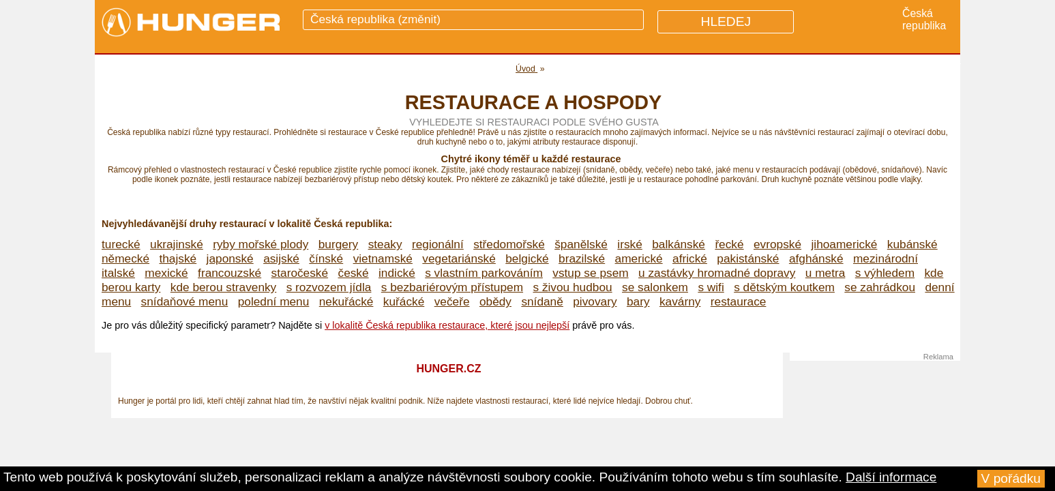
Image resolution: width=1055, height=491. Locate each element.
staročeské (300, 273)
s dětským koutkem (784, 287)
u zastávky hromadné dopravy (716, 273)
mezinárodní (885, 258)
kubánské (912, 244)
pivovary (594, 301)
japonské (230, 258)
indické (396, 273)
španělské (581, 244)
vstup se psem (590, 273)
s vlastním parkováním (484, 273)
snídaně (542, 301)
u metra (825, 273)
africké (689, 258)
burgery (338, 244)
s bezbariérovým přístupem (452, 287)
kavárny (679, 301)
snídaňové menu (184, 301)
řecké (729, 244)
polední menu (274, 301)
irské (629, 244)
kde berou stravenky (223, 287)
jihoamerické (844, 244)
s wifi (711, 287)
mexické (166, 273)
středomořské (509, 244)
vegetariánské (459, 258)
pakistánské (748, 258)
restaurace (739, 301)
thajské (177, 258)
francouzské (229, 273)
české (353, 273)
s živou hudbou (572, 287)
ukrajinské (176, 244)
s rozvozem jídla (329, 287)
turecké (121, 244)
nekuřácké (346, 301)
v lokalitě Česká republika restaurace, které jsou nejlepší (447, 325)
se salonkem (655, 287)
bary (638, 301)
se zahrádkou (879, 287)
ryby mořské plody (260, 244)
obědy (495, 301)
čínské (326, 258)
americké (639, 258)
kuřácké (403, 301)
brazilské (582, 258)
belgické (526, 258)
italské (118, 273)
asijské (281, 258)
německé (125, 258)
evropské (777, 244)
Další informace (891, 477)
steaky (385, 244)
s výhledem (885, 273)
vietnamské (383, 258)
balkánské (678, 244)
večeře (452, 301)
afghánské (816, 258)
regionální (438, 244)
